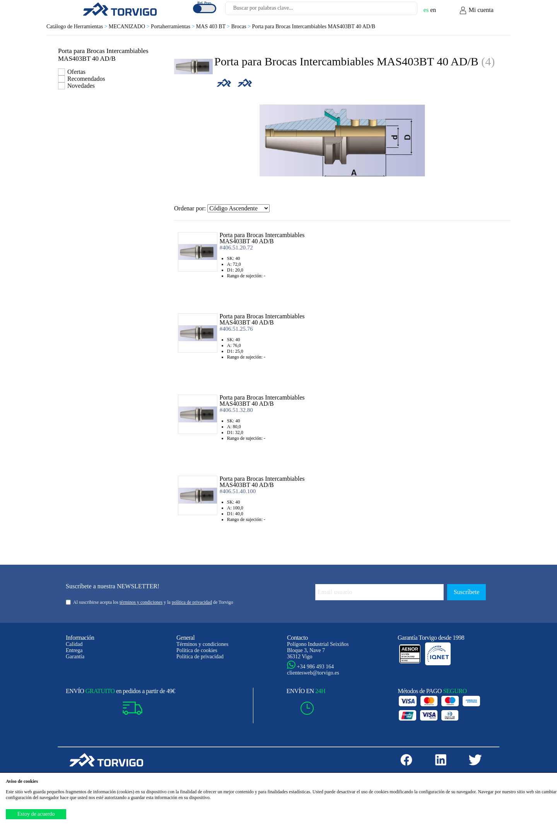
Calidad (74, 644)
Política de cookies (196, 650)
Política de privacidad (200, 656)
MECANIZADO (130, 26)
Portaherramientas (173, 26)
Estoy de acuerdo (36, 814)
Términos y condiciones (202, 644)
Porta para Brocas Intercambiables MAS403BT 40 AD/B (314, 26)
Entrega (74, 650)
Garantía (75, 656)
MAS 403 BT (213, 26)
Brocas (241, 26)
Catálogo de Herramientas (77, 26)
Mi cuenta (476, 10)
